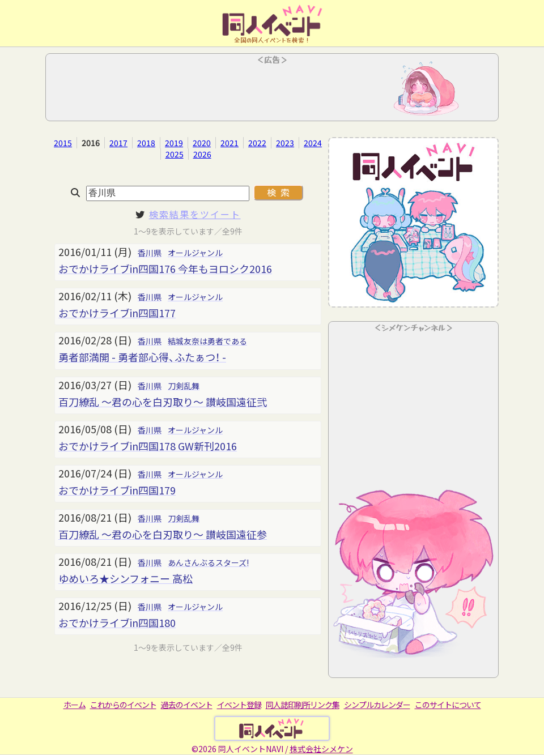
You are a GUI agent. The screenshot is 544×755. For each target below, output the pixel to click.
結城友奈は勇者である (207, 341)
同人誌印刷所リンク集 (302, 704)
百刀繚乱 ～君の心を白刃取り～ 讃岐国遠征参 (162, 534)
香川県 (150, 252)
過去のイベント (186, 704)
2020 (202, 142)
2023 (285, 142)
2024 (313, 142)
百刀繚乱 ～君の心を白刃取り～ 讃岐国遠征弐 (162, 401)
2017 (118, 142)
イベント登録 (239, 704)
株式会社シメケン (321, 748)
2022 (257, 142)
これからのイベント (123, 704)
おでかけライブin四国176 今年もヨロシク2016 (165, 268)
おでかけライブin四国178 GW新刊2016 (147, 445)
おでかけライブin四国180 (117, 622)
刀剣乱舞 (183, 385)
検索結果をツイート (195, 214)
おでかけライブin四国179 (117, 490)
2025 (174, 154)
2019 (174, 142)
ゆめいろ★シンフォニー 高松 (125, 578)
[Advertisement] (272, 90)
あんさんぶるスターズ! (208, 562)
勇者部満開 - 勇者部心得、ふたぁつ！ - (142, 356)
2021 (229, 142)
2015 (63, 142)
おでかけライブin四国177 (117, 312)
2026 (202, 154)
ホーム (74, 704)
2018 (146, 142)
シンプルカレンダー (377, 704)
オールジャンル (195, 252)
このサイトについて (448, 704)
